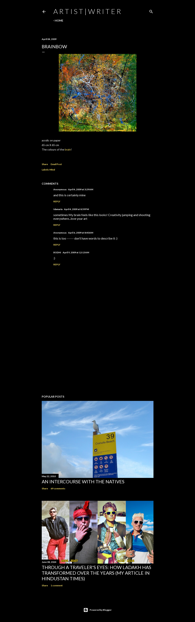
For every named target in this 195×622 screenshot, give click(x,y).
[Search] (151, 11)
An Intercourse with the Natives (83, 481)
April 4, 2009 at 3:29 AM (80, 189)
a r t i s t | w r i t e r (87, 11)
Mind (52, 169)
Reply (56, 201)
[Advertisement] (97, 358)
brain (68, 149)
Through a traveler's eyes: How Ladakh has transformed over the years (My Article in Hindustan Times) (96, 572)
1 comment (57, 585)
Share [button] (45, 164)
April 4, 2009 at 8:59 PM (76, 209)
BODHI (57, 252)
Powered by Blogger (97, 610)
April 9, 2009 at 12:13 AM (76, 252)
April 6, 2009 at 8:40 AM (80, 232)
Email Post (56, 164)
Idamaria (57, 209)
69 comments (58, 488)
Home (59, 20)
